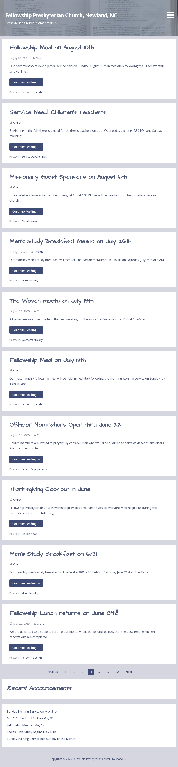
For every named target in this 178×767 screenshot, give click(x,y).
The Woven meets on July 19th (51, 301)
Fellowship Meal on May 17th (27, 725)
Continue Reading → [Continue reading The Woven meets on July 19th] (26, 330)
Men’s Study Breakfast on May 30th (31, 718)
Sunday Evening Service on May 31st (32, 711)
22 (117, 672)
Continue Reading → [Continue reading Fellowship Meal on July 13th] (26, 394)
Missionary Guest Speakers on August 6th (68, 177)
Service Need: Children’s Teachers (57, 112)
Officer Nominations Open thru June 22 (65, 425)
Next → (130, 672)
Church (40, 58)
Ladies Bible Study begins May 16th (31, 732)
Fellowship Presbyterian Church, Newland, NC (61, 15)
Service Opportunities (34, 156)
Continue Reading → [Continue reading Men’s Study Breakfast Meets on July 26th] (26, 270)
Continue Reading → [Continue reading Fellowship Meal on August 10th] (26, 82)
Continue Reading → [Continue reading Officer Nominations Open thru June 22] (26, 459)
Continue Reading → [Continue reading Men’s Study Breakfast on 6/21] (26, 583)
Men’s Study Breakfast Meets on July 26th (70, 241)
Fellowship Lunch (32, 92)
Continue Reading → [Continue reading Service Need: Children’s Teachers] (26, 147)
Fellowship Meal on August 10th (51, 47)
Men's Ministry (30, 280)
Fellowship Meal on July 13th (47, 360)
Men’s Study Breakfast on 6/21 (53, 554)
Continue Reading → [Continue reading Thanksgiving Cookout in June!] (26, 523)
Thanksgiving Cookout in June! (50, 489)
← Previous (50, 672)
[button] (172, 10)
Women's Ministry (32, 340)
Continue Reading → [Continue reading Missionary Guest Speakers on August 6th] (26, 211)
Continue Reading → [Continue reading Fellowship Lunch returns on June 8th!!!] (26, 647)
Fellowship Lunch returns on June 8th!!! (63, 613)
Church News (29, 221)
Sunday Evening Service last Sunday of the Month (41, 739)
